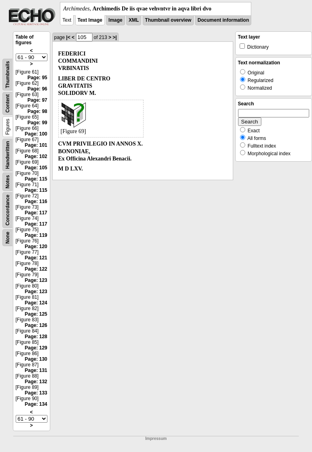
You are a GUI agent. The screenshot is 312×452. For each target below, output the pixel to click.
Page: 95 (37, 77)
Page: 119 (36, 235)
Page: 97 (37, 100)
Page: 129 (36, 348)
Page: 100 (36, 134)
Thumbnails (7, 74)
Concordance (7, 210)
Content (7, 104)
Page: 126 (36, 325)
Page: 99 (37, 122)
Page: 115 (36, 179)
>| (115, 37)
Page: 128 (36, 336)
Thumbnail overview (168, 20)
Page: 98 (37, 111)
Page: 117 (36, 213)
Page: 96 (37, 89)
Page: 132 (36, 381)
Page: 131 (36, 370)
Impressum (155, 438)
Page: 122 (36, 269)
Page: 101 (36, 145)
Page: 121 (36, 258)
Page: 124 (36, 303)
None (7, 238)
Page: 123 (36, 280)
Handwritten (7, 155)
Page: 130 (36, 359)
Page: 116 (36, 201)
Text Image (90, 20)
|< (68, 37)
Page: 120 (36, 246)
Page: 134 (36, 404)
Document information (223, 20)
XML (134, 20)
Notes (7, 181)
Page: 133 (36, 393)
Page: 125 (36, 314)
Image (116, 20)
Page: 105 (36, 168)
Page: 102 (36, 156)
